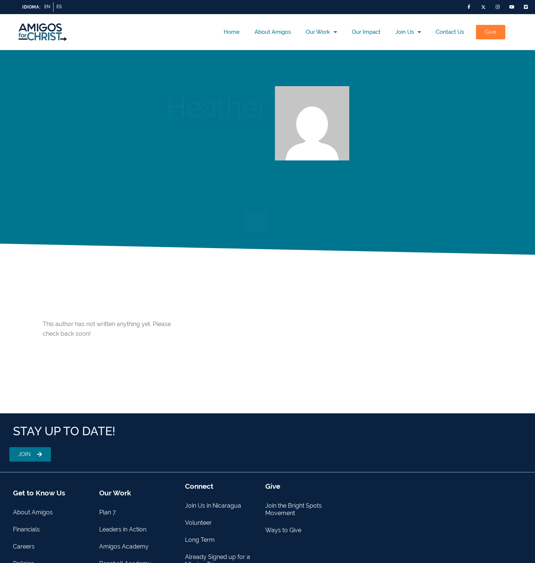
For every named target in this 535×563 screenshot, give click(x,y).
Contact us (450, 32)
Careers (24, 546)
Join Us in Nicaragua (213, 505)
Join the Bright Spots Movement (293, 509)
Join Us (408, 32)
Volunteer (198, 522)
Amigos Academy (124, 546)
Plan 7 (107, 512)
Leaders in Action (122, 529)
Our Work (321, 32)
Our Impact (366, 32)
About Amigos (272, 32)
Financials (26, 529)
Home (232, 32)
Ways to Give (283, 530)
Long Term (200, 539)
